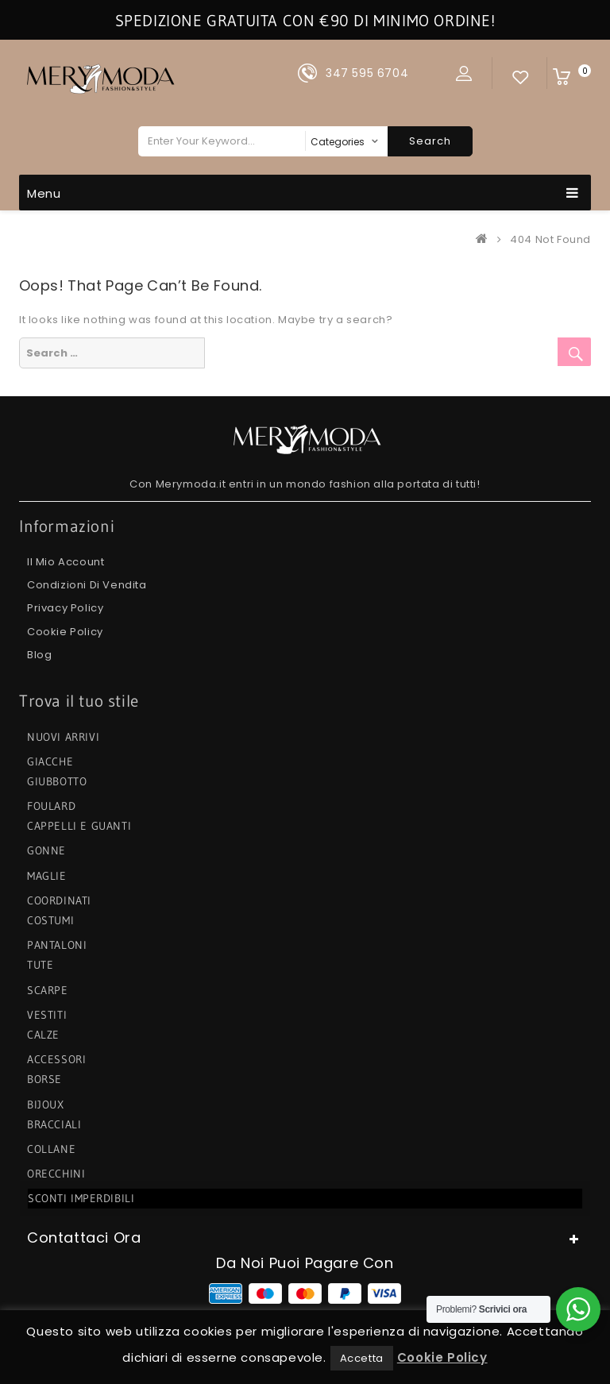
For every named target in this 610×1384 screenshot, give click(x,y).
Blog (39, 654)
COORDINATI (59, 900)
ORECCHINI (56, 1173)
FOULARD (51, 806)
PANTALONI (57, 945)
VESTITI (47, 1015)
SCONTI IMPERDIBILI (82, 1198)
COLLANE (51, 1149)
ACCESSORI (56, 1059)
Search (430, 140)
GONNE (46, 850)
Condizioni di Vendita (87, 584)
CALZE (43, 1034)
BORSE (44, 1079)
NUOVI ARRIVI (63, 737)
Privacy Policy (65, 607)
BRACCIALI (54, 1124)
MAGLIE (47, 876)
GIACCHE (50, 761)
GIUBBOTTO (57, 781)
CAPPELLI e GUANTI (79, 826)
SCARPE (47, 990)
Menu (303, 193)
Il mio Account (65, 561)
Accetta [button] (362, 1358)
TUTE (40, 965)
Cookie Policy (65, 631)
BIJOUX (45, 1104)
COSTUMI (50, 920)
